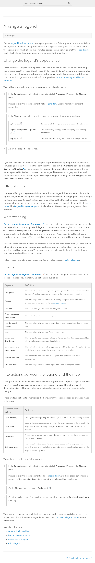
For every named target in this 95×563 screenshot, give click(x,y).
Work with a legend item (66, 517)
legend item (83, 50)
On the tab (23, 224)
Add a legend (14, 543)
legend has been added (22, 43)
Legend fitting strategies (26, 206)
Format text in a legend (18, 539)
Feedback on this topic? (80, 558)
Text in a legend (71, 260)
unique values (59, 303)
